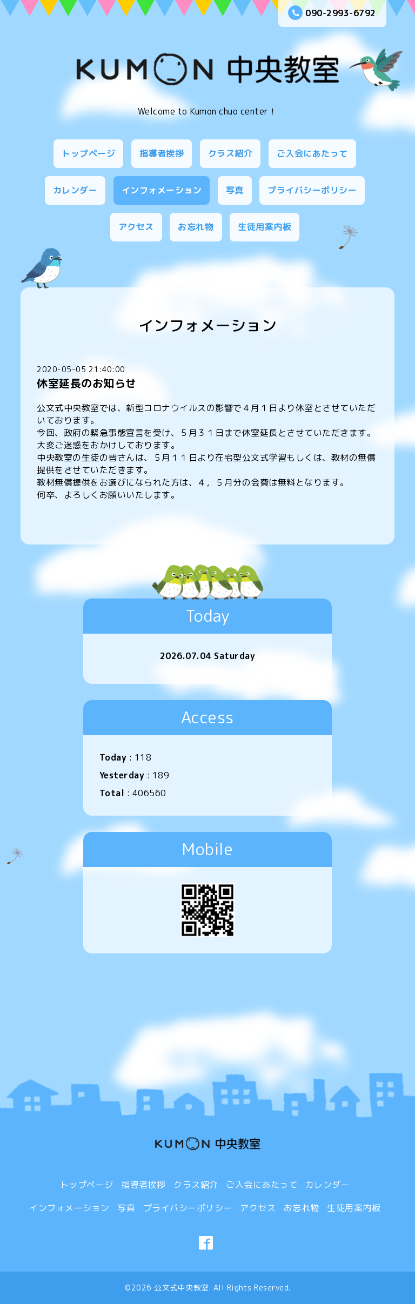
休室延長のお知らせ (87, 383)
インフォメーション (162, 190)
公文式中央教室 (181, 1287)
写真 (235, 190)
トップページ (88, 153)
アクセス (136, 227)
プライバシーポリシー (312, 190)
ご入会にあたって (312, 153)
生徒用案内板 (264, 227)
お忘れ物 (195, 227)
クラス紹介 (230, 153)
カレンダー (75, 190)
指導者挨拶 (161, 153)
